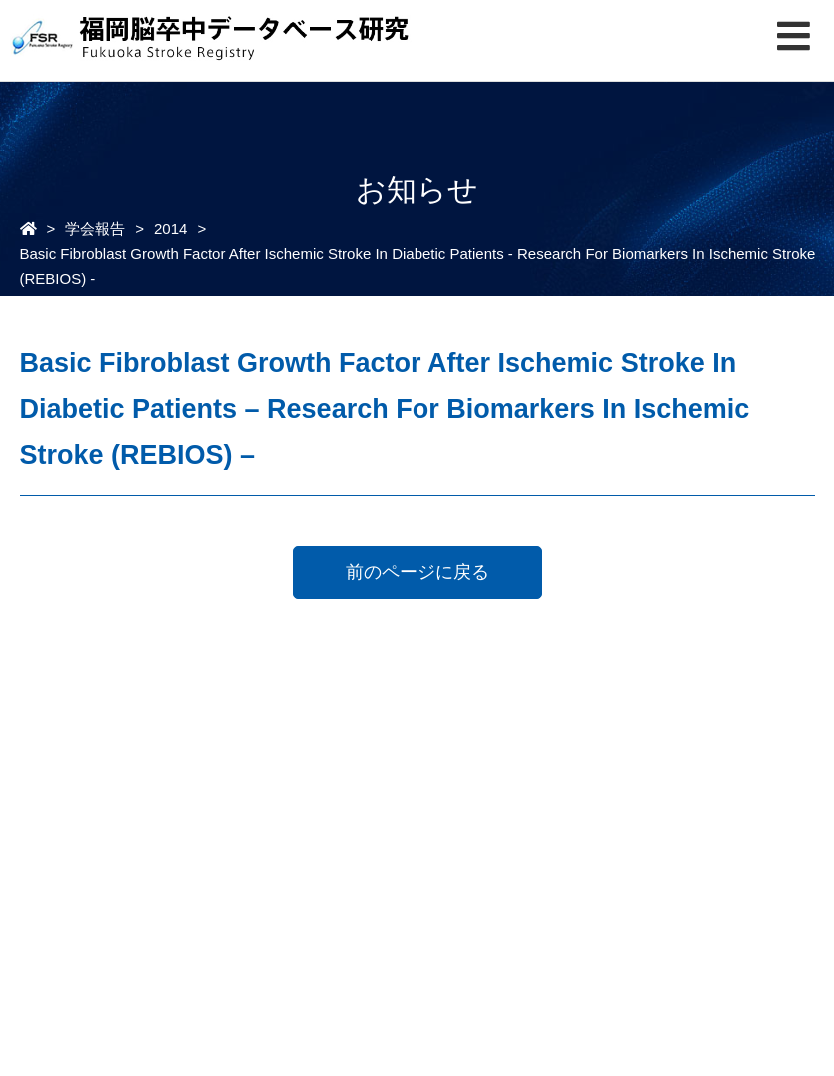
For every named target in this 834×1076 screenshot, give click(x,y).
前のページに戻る (417, 572)
